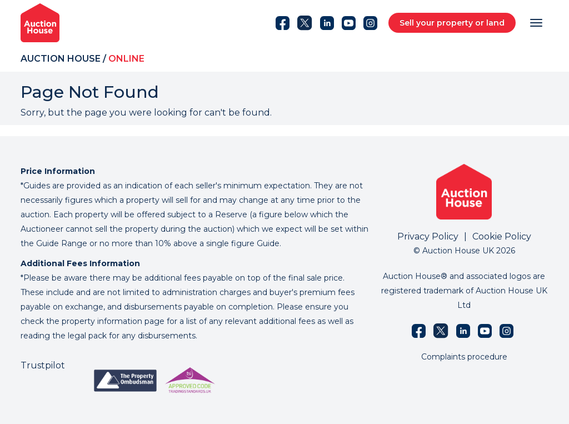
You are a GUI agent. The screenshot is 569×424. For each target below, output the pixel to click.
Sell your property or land (452, 23)
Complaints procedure (464, 357)
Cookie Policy (501, 236)
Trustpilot (43, 365)
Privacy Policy (427, 236)
